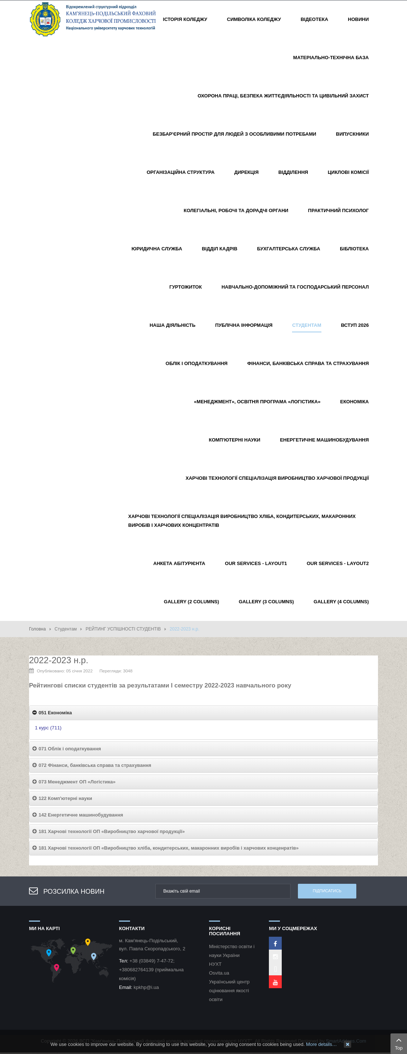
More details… (321, 1044)
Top (398, 1043)
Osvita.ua (219, 973)
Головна (37, 629)
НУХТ (215, 964)
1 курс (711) (48, 727)
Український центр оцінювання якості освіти (229, 990)
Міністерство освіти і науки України (232, 951)
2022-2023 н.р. (58, 660)
